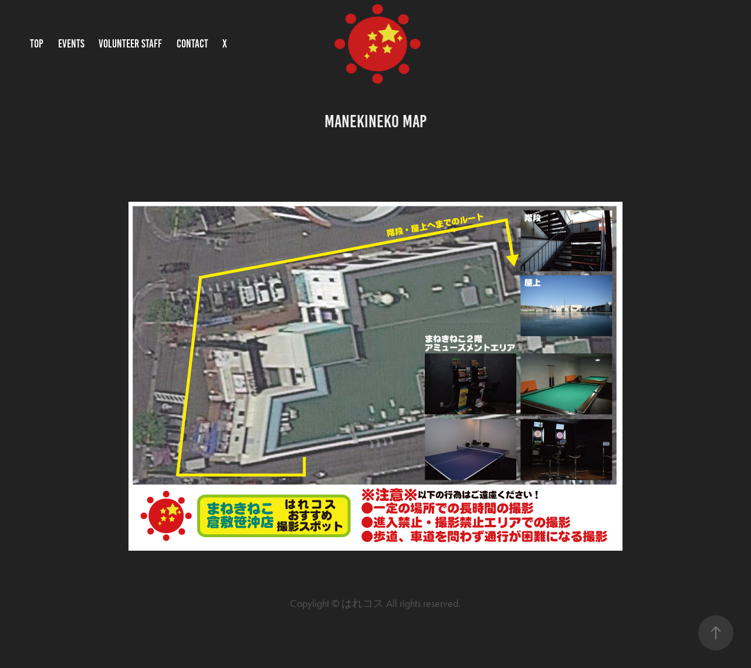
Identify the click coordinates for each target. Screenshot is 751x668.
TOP (36, 44)
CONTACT (192, 44)
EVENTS (71, 44)
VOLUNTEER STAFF (130, 44)
